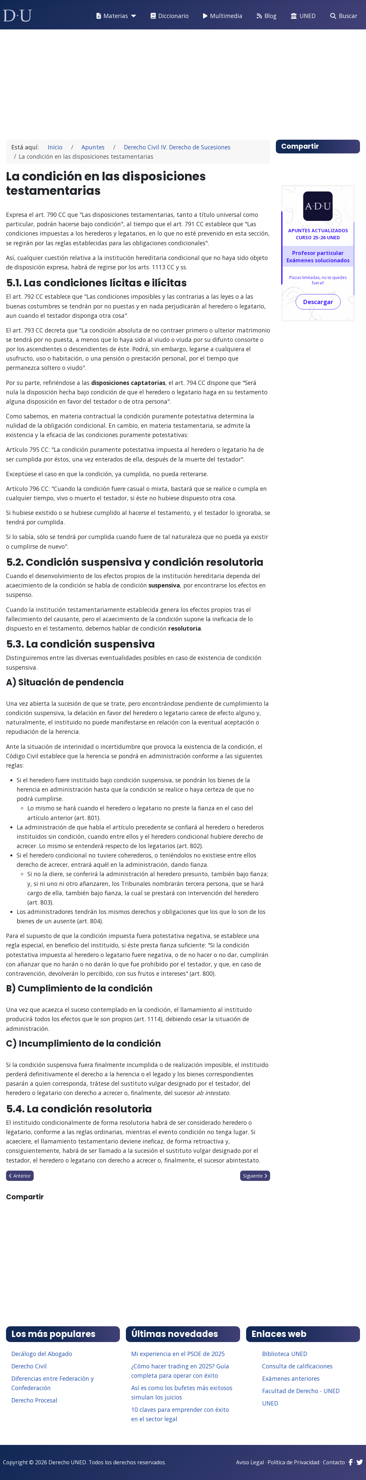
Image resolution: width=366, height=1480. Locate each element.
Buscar (342, 16)
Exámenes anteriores (291, 1378)
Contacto (334, 1462)
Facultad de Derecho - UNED (301, 1391)
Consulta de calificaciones (297, 1366)
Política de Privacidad (293, 1462)
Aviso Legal (250, 1462)
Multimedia (221, 16)
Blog (265, 16)
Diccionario (168, 16)
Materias (111, 16)
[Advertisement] (183, 81)
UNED (302, 16)
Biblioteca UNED (284, 1354)
